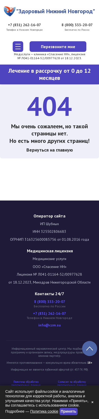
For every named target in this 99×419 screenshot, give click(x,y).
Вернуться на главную (49, 150)
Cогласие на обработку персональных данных (72, 383)
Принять (68, 411)
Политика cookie (44, 411)
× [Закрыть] (92, 402)
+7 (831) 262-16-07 (24, 25)
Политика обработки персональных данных (26, 383)
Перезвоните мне (58, 46)
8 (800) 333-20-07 (77, 25)
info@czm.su (49, 325)
